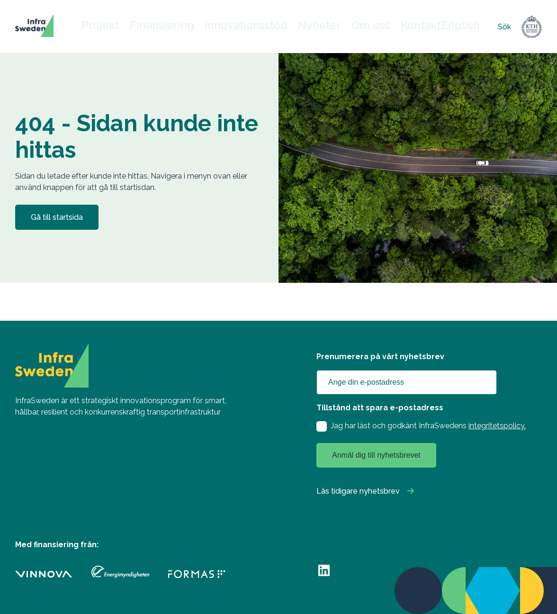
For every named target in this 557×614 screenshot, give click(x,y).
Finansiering (182, 26)
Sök (504, 26)
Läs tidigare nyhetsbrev (358, 491)
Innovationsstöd (250, 26)
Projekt (129, 26)
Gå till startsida (57, 217)
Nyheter (311, 26)
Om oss (358, 26)
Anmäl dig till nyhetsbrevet (376, 455)
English (440, 26)
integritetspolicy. (497, 425)
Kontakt (405, 26)
